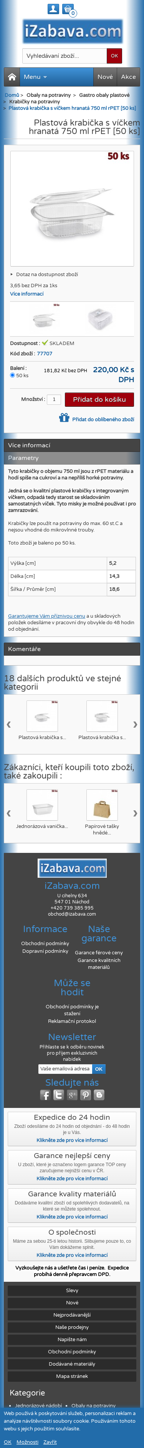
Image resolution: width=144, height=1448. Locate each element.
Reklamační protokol (72, 1021)
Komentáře (24, 649)
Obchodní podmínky (45, 944)
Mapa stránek (72, 1376)
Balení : (18, 368)
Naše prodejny (72, 1327)
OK (8, 1442)
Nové (105, 77)
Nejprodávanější (72, 1315)
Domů (12, 95)
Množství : (33, 399)
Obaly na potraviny (93, 1406)
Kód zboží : (22, 354)
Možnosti (27, 1442)
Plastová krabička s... (42, 738)
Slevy (72, 1291)
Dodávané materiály (72, 1364)
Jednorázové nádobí (38, 1406)
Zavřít (50, 1442)
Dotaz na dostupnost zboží (47, 275)
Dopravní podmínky (45, 951)
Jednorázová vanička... (42, 826)
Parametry (23, 458)
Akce (128, 77)
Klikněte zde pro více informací (72, 1140)
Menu (35, 77)
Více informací (26, 294)
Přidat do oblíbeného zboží (102, 420)
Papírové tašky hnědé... (102, 829)
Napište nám (72, 1340)
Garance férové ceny (99, 953)
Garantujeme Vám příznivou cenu (46, 616)
